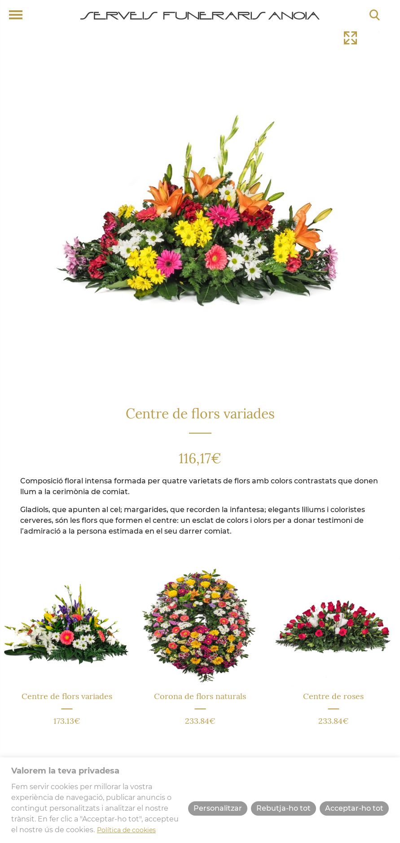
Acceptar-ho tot (354, 808)
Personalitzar (217, 808)
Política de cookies (126, 830)
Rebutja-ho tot (283, 808)
